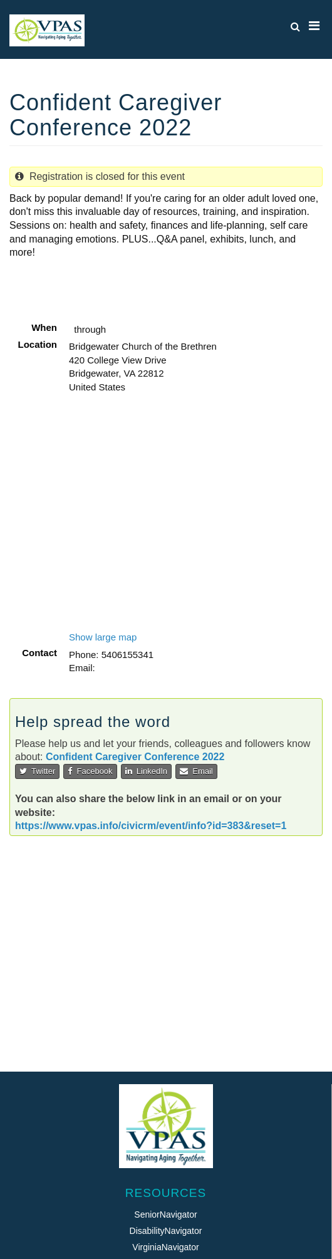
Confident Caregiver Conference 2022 (135, 756)
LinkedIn (146, 771)
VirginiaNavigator (165, 1247)
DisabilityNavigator (166, 1231)
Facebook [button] (90, 771)
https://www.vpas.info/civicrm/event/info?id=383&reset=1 (150, 825)
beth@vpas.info (130, 667)
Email (196, 771)
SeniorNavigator (165, 1214)
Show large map (103, 637)
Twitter (37, 771)
